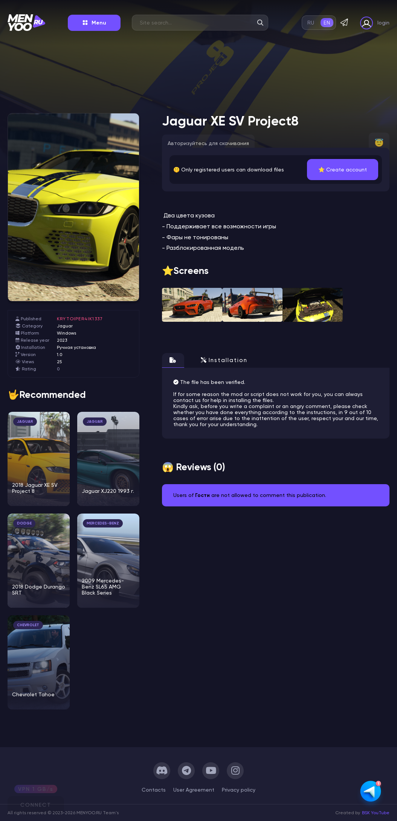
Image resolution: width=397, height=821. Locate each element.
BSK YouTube (375, 812)
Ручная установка (76, 347)
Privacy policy (238, 790)
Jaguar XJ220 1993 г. (108, 491)
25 (59, 361)
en (327, 23)
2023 (62, 340)
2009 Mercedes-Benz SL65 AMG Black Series (103, 587)
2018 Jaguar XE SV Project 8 (35, 488)
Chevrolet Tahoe (33, 694)
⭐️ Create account (342, 170)
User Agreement (193, 790)
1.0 (59, 354)
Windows (66, 333)
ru (311, 23)
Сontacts (154, 790)
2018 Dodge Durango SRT (38, 590)
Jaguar (65, 326)
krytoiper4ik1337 (80, 318)
